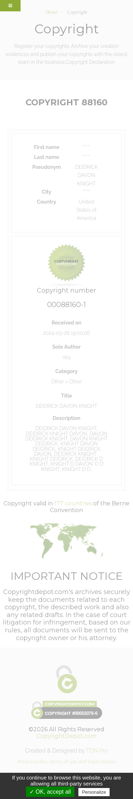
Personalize (94, 792)
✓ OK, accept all (50, 792)
